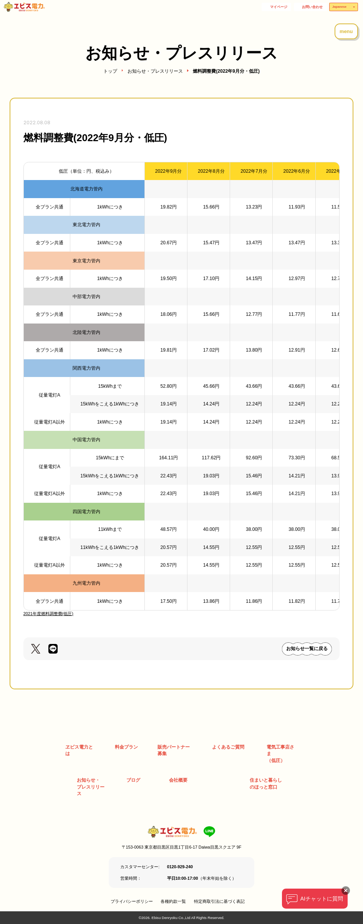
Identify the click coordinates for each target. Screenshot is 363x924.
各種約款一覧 (173, 901)
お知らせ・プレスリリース (155, 71)
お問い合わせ (312, 7)
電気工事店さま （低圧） (280, 753)
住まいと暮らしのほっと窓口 (266, 783)
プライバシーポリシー (132, 901)
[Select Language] (343, 7)
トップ (110, 71)
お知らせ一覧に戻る (307, 648)
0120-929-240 (180, 866)
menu (346, 31)
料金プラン (126, 747)
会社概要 (178, 780)
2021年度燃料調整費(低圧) (48, 613)
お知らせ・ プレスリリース (90, 786)
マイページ (278, 7)
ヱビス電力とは (79, 750)
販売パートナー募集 (173, 750)
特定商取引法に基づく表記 (219, 901)
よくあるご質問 (228, 747)
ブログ (133, 780)
